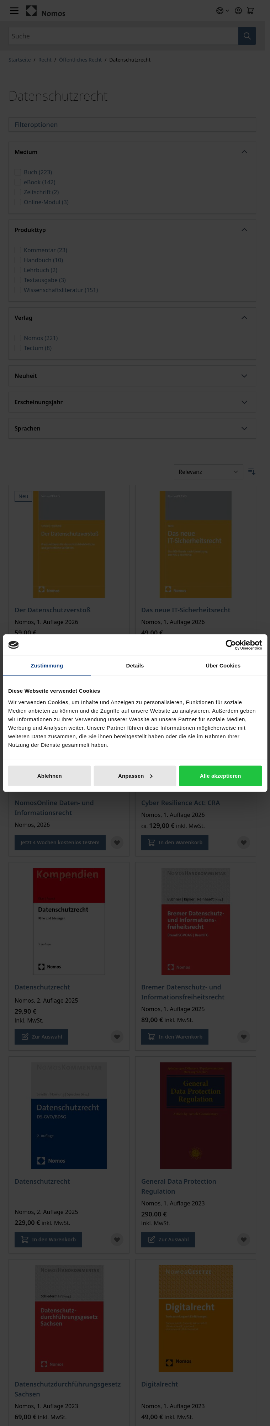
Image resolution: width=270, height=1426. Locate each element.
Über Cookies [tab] (223, 665)
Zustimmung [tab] (47, 665)
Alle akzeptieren (220, 775)
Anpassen (135, 775)
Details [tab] (135, 665)
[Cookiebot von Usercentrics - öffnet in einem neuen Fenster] (231, 645)
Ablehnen (49, 775)
